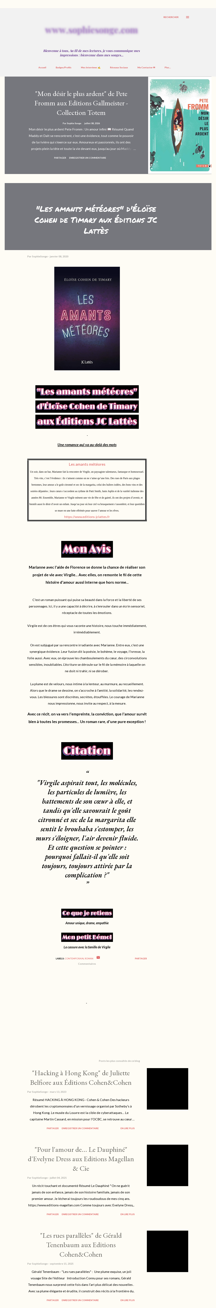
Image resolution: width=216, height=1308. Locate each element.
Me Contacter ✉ (146, 67)
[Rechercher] (171, 17)
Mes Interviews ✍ (90, 67)
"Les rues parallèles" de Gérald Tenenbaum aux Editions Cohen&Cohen (81, 1245)
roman (89, 958)
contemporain (74, 958)
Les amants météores (87, 464)
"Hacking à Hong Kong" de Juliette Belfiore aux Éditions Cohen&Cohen (81, 1077)
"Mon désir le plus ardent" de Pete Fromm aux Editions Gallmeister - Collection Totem (81, 103)
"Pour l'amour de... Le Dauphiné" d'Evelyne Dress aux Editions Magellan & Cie (81, 1159)
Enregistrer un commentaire (87, 157)
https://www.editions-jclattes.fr (87, 517)
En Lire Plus (128, 1128)
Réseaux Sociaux (119, 67)
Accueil (42, 67)
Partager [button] (60, 157)
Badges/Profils (63, 67)
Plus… (168, 67)
